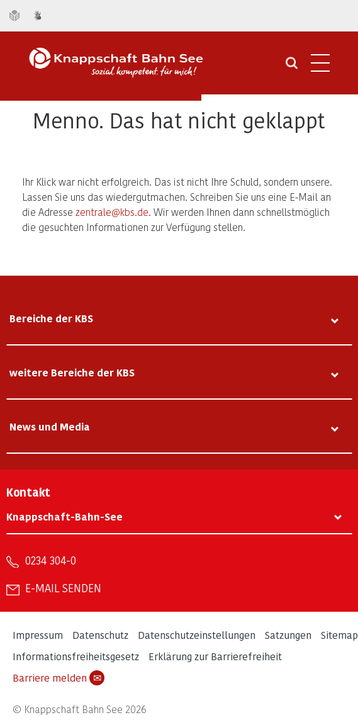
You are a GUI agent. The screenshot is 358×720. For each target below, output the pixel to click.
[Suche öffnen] (292, 67)
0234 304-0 (50, 560)
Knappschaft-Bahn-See (64, 516)
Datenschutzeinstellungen (196, 635)
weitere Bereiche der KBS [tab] (72, 372)
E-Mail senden (63, 588)
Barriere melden (58, 677)
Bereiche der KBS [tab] (51, 318)
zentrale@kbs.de (112, 212)
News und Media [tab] (49, 426)
